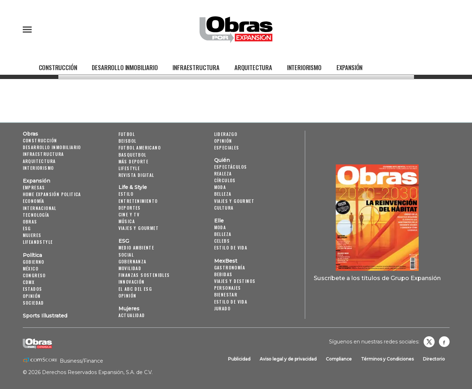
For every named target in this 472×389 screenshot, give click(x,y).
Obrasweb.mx (444, 341)
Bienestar (226, 294)
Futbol (126, 134)
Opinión (32, 296)
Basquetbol (132, 155)
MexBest (225, 261)
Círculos (225, 180)
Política (32, 255)
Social (126, 255)
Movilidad (130, 268)
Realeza (223, 173)
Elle (219, 220)
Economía (33, 201)
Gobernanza (132, 261)
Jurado (222, 308)
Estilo (125, 194)
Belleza (223, 194)
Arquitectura (253, 67)
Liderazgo (226, 134)
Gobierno (33, 262)
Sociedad (33, 303)
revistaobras (429, 341)
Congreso (34, 275)
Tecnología (36, 215)
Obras (30, 134)
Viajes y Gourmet (138, 228)
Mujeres (32, 235)
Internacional (40, 208)
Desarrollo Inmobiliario (125, 67)
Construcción (58, 67)
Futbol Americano (139, 147)
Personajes (227, 288)
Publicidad (239, 359)
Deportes (129, 208)
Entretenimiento (138, 201)
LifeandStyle (38, 242)
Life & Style (132, 187)
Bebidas (223, 274)
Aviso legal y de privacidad (288, 359)
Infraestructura (196, 67)
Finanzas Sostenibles (144, 275)
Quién (222, 160)
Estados (32, 289)
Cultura (224, 208)
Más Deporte (133, 161)
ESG (27, 228)
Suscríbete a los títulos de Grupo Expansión (377, 278)
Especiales (226, 147)
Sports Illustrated (45, 315)
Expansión (349, 67)
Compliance (339, 359)
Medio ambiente (136, 248)
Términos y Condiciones (387, 359)
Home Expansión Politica (52, 194)
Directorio (434, 359)
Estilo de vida (231, 248)
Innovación (131, 282)
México (30, 269)
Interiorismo (304, 67)
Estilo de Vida (231, 302)
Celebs (222, 241)
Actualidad (131, 315)
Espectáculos (230, 167)
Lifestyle (129, 168)
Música (126, 221)
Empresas (34, 187)
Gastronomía (229, 267)
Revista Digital (136, 175)
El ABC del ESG (135, 289)
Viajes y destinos (235, 281)
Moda (220, 187)
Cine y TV (129, 214)
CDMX (29, 282)
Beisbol (127, 141)
